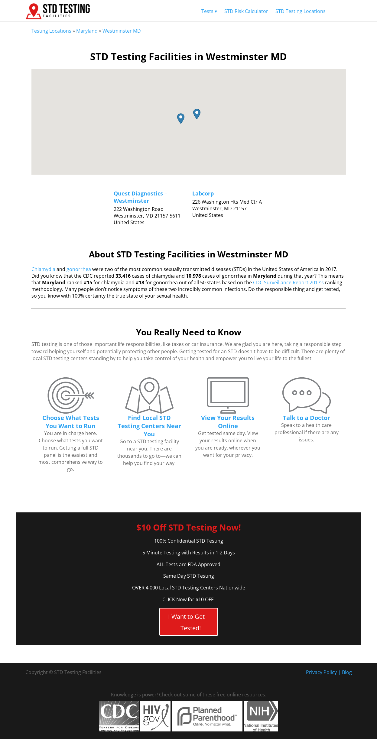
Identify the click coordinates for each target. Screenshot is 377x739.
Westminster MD (121, 30)
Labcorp (203, 193)
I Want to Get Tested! (186, 622)
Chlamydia (43, 269)
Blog (347, 672)
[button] (180, 119)
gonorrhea (79, 269)
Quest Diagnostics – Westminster (140, 197)
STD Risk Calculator (246, 11)
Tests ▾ (209, 11)
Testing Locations (51, 30)
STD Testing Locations (300, 11)
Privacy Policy (321, 672)
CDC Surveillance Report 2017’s (288, 282)
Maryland (87, 30)
